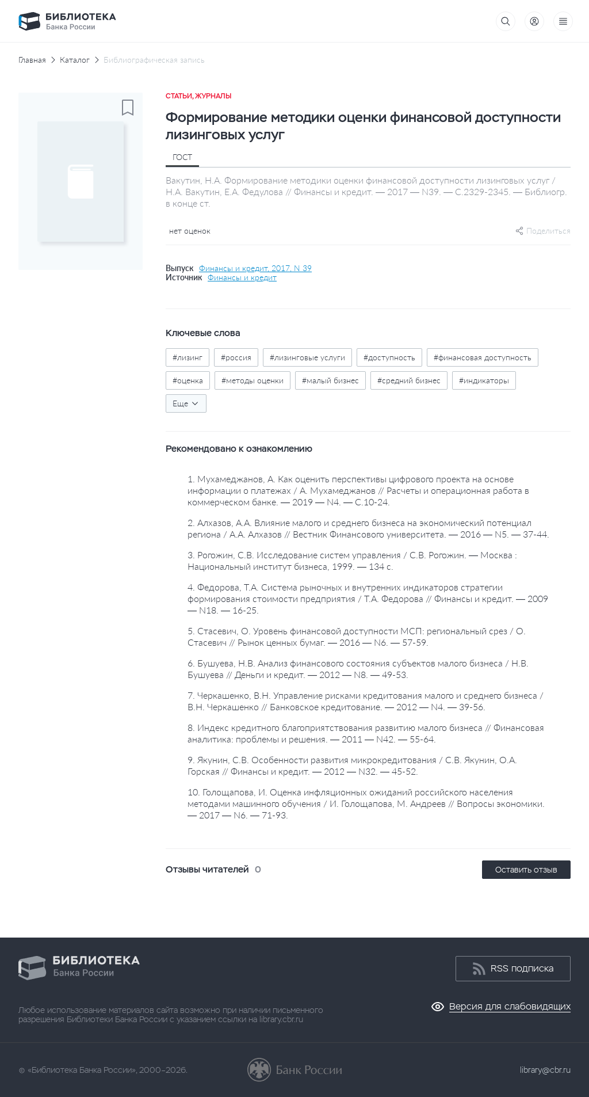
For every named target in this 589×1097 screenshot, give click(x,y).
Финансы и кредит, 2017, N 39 (255, 268)
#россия (236, 357)
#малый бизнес (330, 380)
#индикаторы (484, 380)
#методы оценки (252, 380)
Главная (32, 59)
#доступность (389, 357)
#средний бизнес (409, 380)
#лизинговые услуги (307, 357)
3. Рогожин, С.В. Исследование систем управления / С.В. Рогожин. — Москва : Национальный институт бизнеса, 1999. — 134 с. (352, 560)
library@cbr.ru (545, 1070)
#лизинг (187, 357)
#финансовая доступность (482, 357)
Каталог (75, 59)
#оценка (188, 380)
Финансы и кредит (242, 277)
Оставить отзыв (526, 869)
